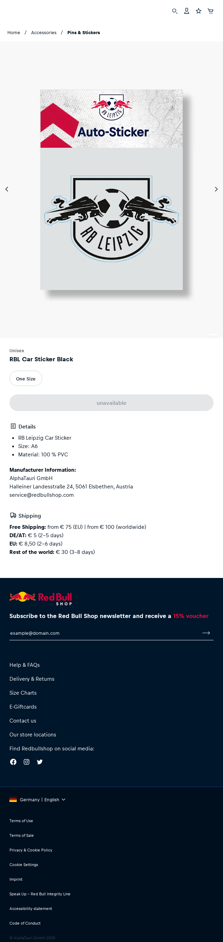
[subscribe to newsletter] (206, 633)
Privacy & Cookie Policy (30, 849)
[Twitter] (40, 763)
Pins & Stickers (83, 32)
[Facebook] (13, 763)
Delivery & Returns (31, 678)
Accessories (44, 32)
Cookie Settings (23, 864)
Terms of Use (21, 820)
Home (13, 32)
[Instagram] (26, 763)
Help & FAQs (24, 664)
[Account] (187, 10)
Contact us (22, 720)
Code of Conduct (24, 923)
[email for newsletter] (104, 633)
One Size (26, 378)
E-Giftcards (23, 706)
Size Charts (23, 692)
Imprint (15, 879)
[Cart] (210, 10)
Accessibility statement (30, 908)
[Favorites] (198, 10)
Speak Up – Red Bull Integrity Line (39, 893)
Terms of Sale (21, 835)
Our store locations (32, 734)
